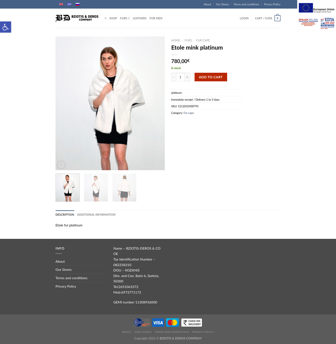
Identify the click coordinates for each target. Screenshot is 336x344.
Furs (125, 18)
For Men (156, 18)
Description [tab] (65, 214)
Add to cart (211, 77)
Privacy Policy (272, 4)
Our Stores (222, 4)
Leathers (140, 18)
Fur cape (203, 40)
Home (175, 40)
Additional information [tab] (96, 214)
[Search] (105, 18)
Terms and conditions (246, 4)
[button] (5, 27)
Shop (113, 18)
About (207, 4)
